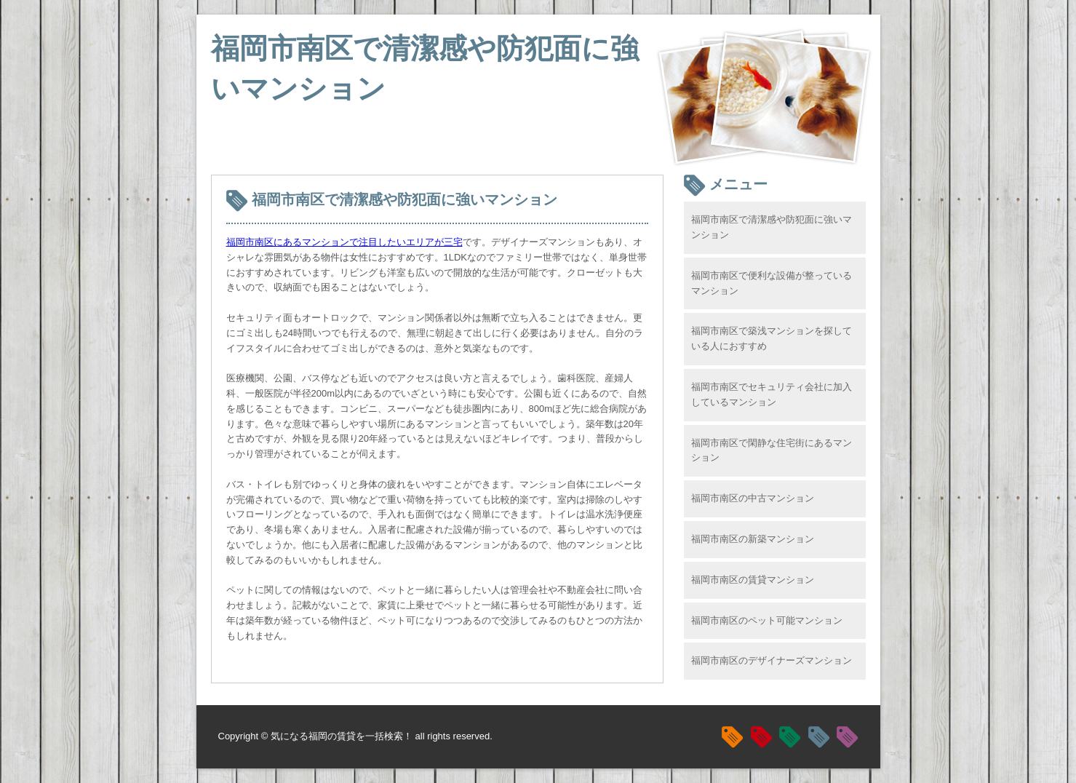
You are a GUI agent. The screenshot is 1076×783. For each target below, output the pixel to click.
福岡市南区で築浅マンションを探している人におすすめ (771, 338)
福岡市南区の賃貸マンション (752, 579)
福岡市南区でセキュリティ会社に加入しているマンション (771, 394)
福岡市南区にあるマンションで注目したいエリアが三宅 (344, 242)
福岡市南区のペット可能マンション (766, 620)
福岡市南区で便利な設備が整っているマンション (771, 283)
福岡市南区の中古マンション (752, 498)
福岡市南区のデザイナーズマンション (771, 660)
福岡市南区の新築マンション (752, 538)
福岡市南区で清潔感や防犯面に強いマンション (771, 227)
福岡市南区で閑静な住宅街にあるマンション (771, 450)
